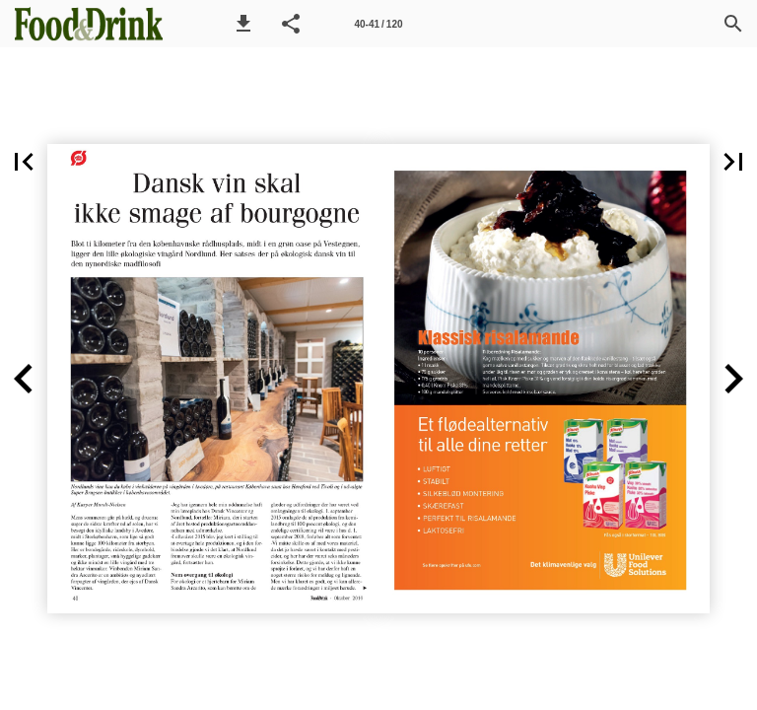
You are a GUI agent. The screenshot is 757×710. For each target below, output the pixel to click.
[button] (243, 23)
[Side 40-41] (378, 23)
